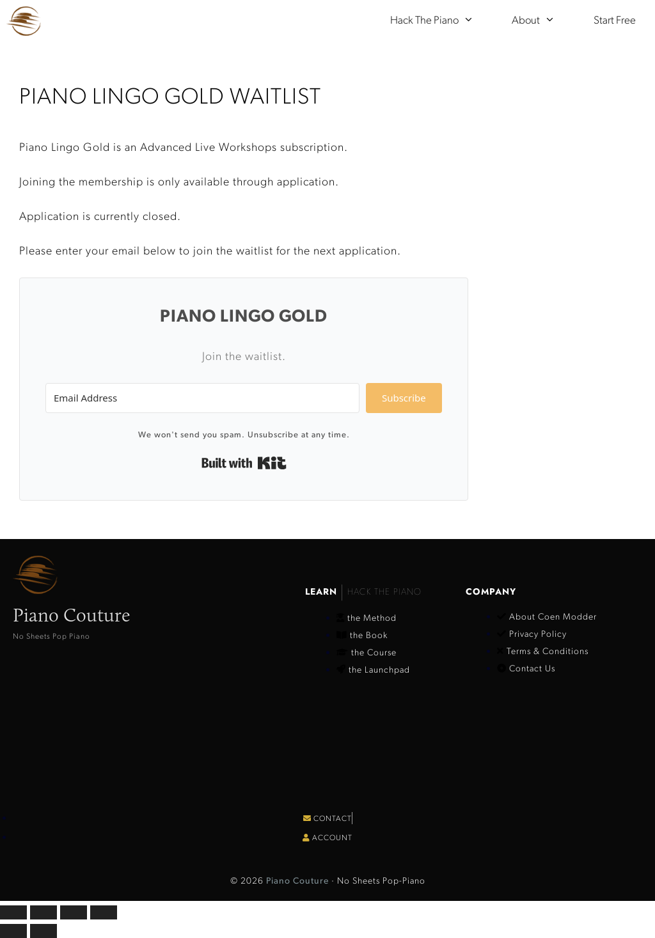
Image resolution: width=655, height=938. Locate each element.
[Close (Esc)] (103, 912)
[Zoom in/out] (13, 912)
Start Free (615, 20)
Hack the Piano (441, 21)
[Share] (73, 912)
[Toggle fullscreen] (43, 912)
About (543, 21)
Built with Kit (244, 462)
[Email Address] (202, 398)
